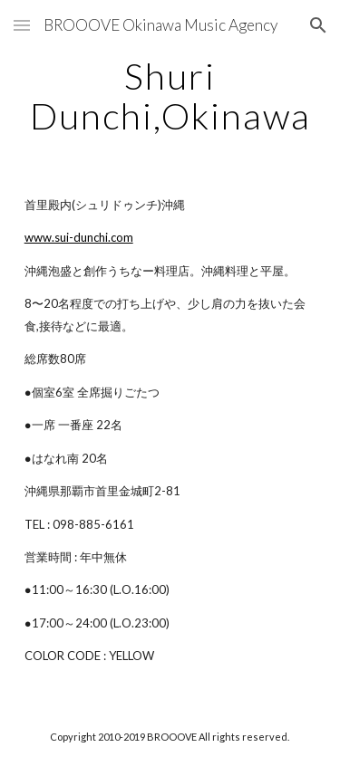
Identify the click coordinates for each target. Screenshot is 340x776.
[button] (22, 25)
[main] (170, 96)
